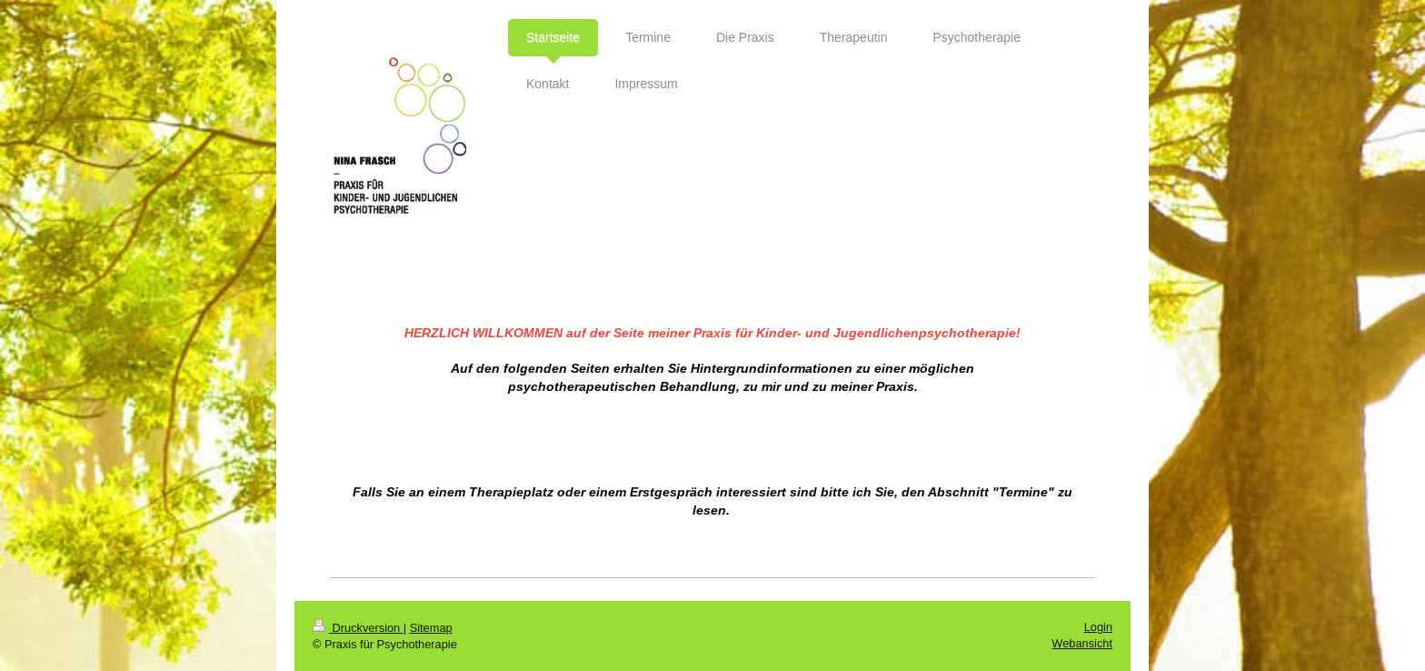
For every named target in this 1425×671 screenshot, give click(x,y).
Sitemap (431, 628)
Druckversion (358, 628)
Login (1098, 627)
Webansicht (1081, 643)
